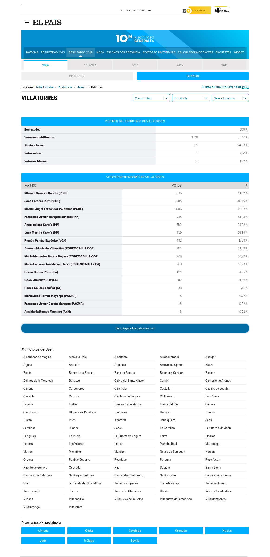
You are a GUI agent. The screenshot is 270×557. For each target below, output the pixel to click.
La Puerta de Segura (127, 436)
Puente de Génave (35, 468)
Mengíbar (75, 452)
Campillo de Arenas (218, 381)
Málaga (89, 541)
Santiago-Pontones (81, 476)
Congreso (77, 77)
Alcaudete (121, 357)
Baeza (209, 365)
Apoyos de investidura (159, 53)
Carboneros (76, 389)
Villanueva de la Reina (128, 499)
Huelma (210, 413)
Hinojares (120, 413)
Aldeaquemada (170, 357)
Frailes (73, 405)
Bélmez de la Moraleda (38, 381)
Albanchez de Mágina (37, 357)
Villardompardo (215, 499)
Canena (28, 389)
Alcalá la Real (78, 357)
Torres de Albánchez (127, 492)
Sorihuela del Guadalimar (85, 484)
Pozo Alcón (212, 460)
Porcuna (165, 460)
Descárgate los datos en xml (135, 329)
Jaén (208, 421)
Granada (181, 531)
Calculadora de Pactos (195, 53)
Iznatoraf (120, 421)
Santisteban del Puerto (129, 476)
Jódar (118, 428)
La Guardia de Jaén (218, 428)
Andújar (210, 357)
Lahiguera (30, 436)
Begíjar (210, 373)
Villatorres (75, 507)
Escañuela (212, 397)
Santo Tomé (168, 476)
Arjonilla (74, 365)
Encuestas (223, 53)
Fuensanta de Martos (128, 405)
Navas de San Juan (172, 452)
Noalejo (210, 452)
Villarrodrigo (31, 507)
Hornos (164, 413)
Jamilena (29, 428)
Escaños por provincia (123, 53)
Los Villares (76, 444)
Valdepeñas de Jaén (218, 492)
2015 (179, 66)
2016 (135, 66)
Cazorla (74, 397)
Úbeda (164, 492)
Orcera (28, 460)
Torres (73, 492)
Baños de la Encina (81, 373)
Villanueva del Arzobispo (176, 499)
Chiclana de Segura (127, 397)
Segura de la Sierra (218, 476)
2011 (224, 66)
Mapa (100, 53)
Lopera (28, 444)
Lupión (118, 444)
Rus (116, 468)
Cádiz (89, 531)
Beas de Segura (124, 373)
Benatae (74, 381)
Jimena (74, 428)
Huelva (227, 531)
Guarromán (30, 413)
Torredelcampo (170, 484)
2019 (45, 66)
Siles (26, 484)
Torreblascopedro (126, 484)
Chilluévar (166, 397)
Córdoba (135, 531)
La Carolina (167, 428)
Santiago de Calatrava (37, 476)
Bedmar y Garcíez (171, 373)
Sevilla (135, 541)
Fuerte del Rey (169, 405)
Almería (43, 531)
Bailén (27, 373)
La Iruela (74, 436)
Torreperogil (31, 492)
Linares (210, 436)
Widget (239, 53)
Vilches (28, 499)
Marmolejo (212, 444)
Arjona (27, 365)
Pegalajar (120, 460)
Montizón (120, 452)
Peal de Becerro (79, 460)
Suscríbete (201, 11)
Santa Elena (213, 468)
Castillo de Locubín (217, 389)
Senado (193, 77)
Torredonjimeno (215, 484)
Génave (210, 405)
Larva (163, 436)
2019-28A (90, 66)
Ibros (72, 421)
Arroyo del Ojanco (171, 365)
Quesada (75, 468)
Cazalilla (28, 397)
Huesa (27, 421)
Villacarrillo (76, 499)
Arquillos (120, 365)
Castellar (166, 389)
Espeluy (28, 405)
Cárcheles (121, 389)
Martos (28, 452)
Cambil (164, 381)
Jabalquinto (167, 421)
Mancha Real (168, 444)
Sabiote (165, 468)
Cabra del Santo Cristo (129, 381)
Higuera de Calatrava (83, 413)
